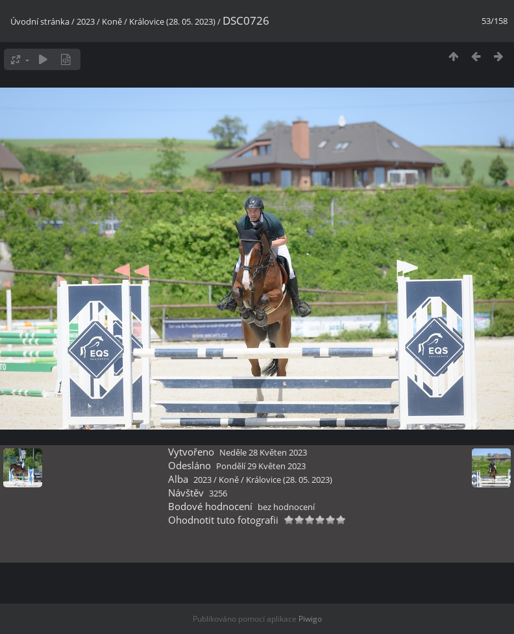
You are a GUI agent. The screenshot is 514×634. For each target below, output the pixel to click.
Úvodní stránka (39, 21)
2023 (86, 21)
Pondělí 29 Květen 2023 (261, 466)
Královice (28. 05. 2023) (172, 21)
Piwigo (310, 618)
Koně (112, 21)
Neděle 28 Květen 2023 (263, 452)
